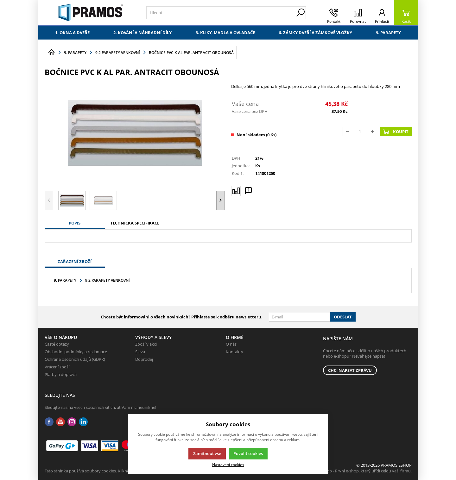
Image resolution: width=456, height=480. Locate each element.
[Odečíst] (347, 131)
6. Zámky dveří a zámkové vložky (315, 32)
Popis (74, 223)
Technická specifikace (134, 223)
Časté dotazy (57, 344)
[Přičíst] (372, 131)
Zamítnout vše (207, 453)
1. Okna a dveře (72, 32)
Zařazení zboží (75, 261)
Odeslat (343, 317)
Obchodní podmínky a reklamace (76, 351)
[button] (220, 200)
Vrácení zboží (57, 367)
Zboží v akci (146, 344)
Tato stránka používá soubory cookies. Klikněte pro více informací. (106, 471)
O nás (231, 344)
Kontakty (234, 351)
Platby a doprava (61, 374)
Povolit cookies (248, 453)
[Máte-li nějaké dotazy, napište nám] (248, 190)
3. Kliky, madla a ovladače (225, 32)
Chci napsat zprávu (350, 370)
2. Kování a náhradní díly (142, 32)
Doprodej (144, 359)
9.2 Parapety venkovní (107, 280)
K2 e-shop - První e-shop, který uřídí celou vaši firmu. (362, 471)
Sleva (140, 351)
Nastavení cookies (228, 464)
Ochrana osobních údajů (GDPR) (75, 359)
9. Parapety (388, 32)
